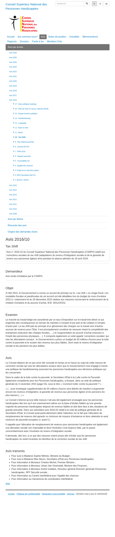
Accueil (11, 36)
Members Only (54, 41)
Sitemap (70, 494)
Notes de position (57, 36)
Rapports (12, 41)
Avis (43, 36)
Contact (11, 494)
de (106, 4)
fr (94, 4)
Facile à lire (38, 41)
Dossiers (24, 41)
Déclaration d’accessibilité (53, 494)
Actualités (74, 36)
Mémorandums (90, 36)
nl (100, 4)
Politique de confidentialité (28, 494)
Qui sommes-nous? (28, 36)
